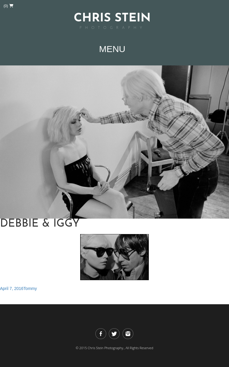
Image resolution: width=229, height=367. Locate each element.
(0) (8, 6)
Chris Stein (112, 21)
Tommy (30, 288)
